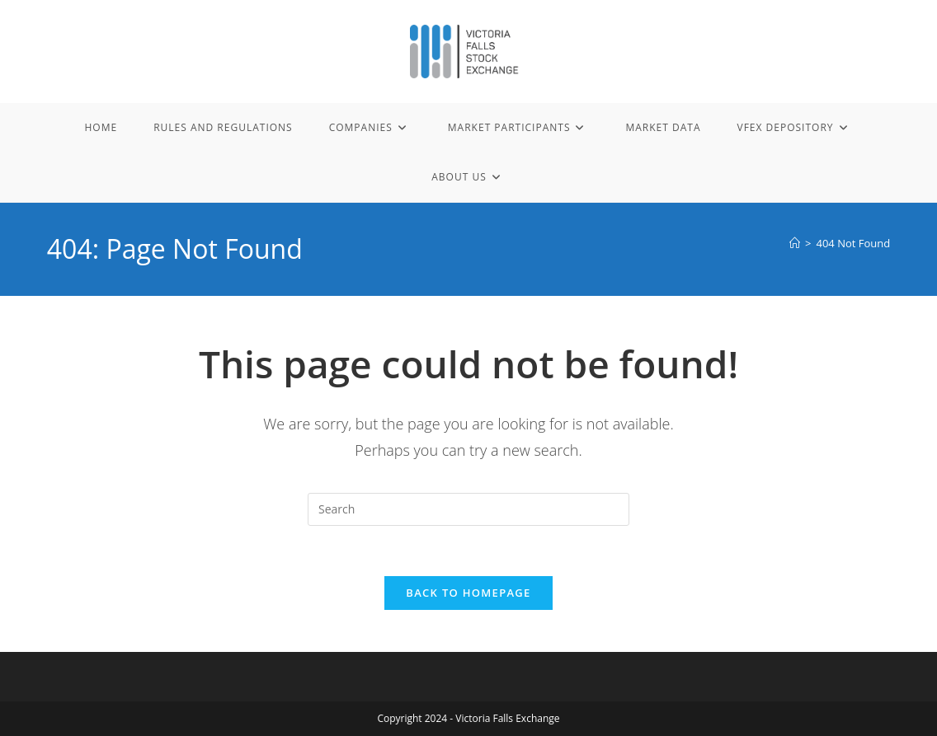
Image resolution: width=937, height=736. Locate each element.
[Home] (794, 243)
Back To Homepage (468, 592)
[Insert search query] (468, 509)
